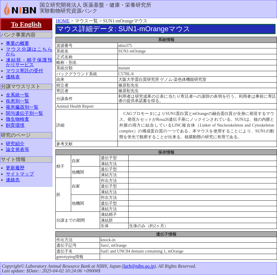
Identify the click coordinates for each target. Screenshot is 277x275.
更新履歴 (15, 167)
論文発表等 (17, 149)
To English (26, 24)
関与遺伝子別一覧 (24, 113)
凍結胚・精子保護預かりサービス (29, 62)
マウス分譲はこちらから (29, 51)
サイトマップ (20, 173)
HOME (63, 20)
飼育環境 (15, 125)
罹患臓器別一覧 (22, 107)
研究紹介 (15, 143)
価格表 (13, 76)
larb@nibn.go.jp (138, 266)
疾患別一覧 (17, 101)
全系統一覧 (17, 94)
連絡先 (13, 179)
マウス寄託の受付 (24, 70)
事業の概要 (17, 43)
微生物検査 (17, 119)
